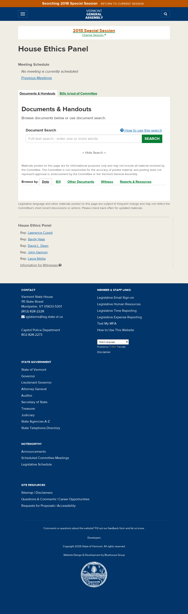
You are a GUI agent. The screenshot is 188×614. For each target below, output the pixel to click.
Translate (117, 347)
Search (152, 138)
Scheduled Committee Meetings (45, 458)
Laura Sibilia (37, 259)
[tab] (37, 93)
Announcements (33, 451)
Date (45, 182)
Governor (28, 376)
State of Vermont (33, 370)
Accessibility (66, 506)
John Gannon (38, 252)
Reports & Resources (136, 182)
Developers (94, 537)
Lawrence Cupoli (40, 233)
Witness (107, 182)
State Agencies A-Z (35, 421)
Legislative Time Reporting (117, 311)
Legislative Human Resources (119, 304)
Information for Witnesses (41, 265)
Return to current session (122, 4)
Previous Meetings (36, 78)
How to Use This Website (115, 330)
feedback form (116, 528)
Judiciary (28, 415)
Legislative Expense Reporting (119, 317)
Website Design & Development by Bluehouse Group (94, 555)
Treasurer (28, 409)
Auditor (26, 395)
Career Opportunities (73, 499)
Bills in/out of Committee (78, 93)
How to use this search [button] (141, 130)
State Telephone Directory (40, 428)
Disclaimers (44, 493)
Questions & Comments (38, 499)
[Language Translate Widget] (113, 342)
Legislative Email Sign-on (115, 298)
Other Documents (80, 182)
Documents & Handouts (37, 93)
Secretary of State (34, 402)
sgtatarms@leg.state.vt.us (42, 317)
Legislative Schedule (36, 464)
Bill (58, 182)
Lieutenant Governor (36, 382)
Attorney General (34, 389)
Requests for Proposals (38, 506)
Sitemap (27, 493)
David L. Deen (38, 246)
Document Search (94, 131)
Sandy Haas (36, 239)
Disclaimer (104, 352)
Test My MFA (107, 323)
